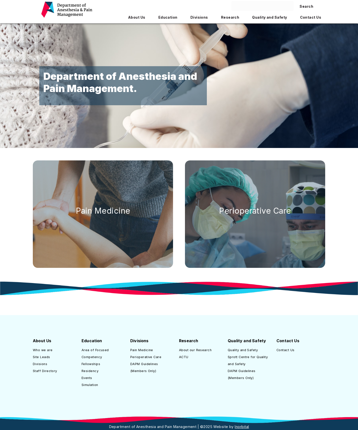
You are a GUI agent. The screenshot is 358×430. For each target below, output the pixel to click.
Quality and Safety (243, 350)
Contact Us (285, 350)
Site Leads (41, 357)
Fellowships (91, 364)
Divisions (40, 364)
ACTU (183, 357)
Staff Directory (45, 371)
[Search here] (262, 6)
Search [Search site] (306, 6)
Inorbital (242, 427)
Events (87, 378)
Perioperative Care (255, 210)
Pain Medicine (103, 210)
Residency (90, 371)
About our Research (195, 350)
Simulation (90, 385)
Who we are (43, 350)
